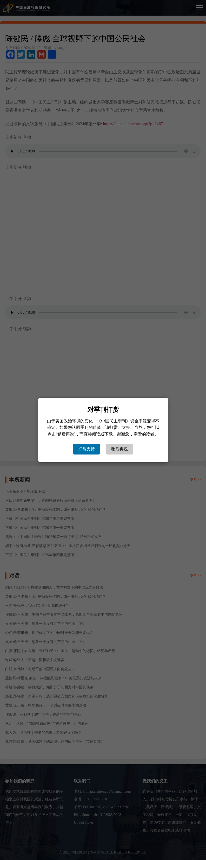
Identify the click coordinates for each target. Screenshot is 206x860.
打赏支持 (86, 449)
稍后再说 (119, 449)
